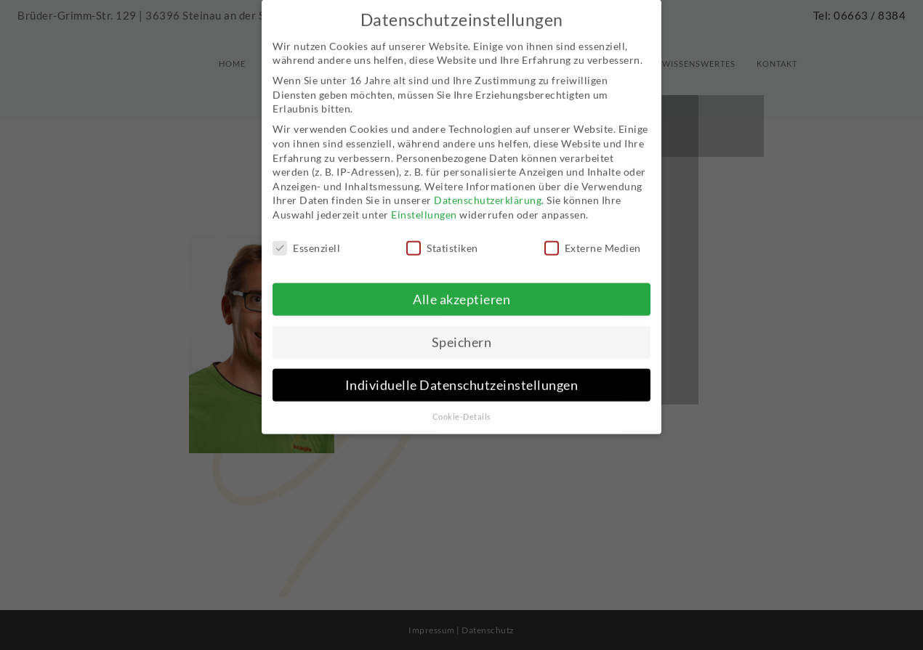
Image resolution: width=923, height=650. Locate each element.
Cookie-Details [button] (461, 403)
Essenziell (306, 236)
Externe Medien (592, 236)
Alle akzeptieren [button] (461, 286)
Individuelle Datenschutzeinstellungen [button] (462, 372)
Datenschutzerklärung (487, 188)
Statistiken (442, 236)
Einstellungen (424, 202)
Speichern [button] (462, 329)
